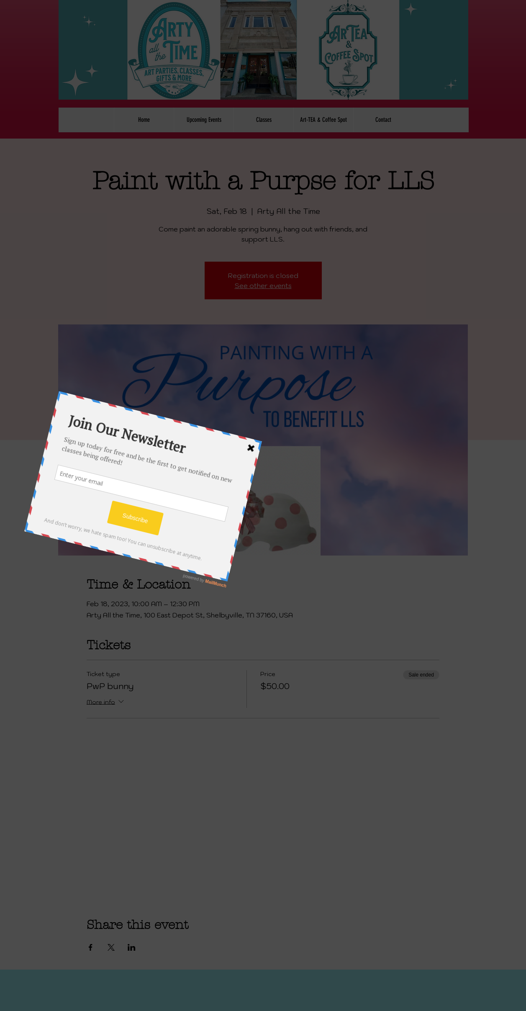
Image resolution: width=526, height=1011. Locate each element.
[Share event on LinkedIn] (132, 947)
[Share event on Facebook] (91, 947)
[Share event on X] (111, 947)
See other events (263, 285)
